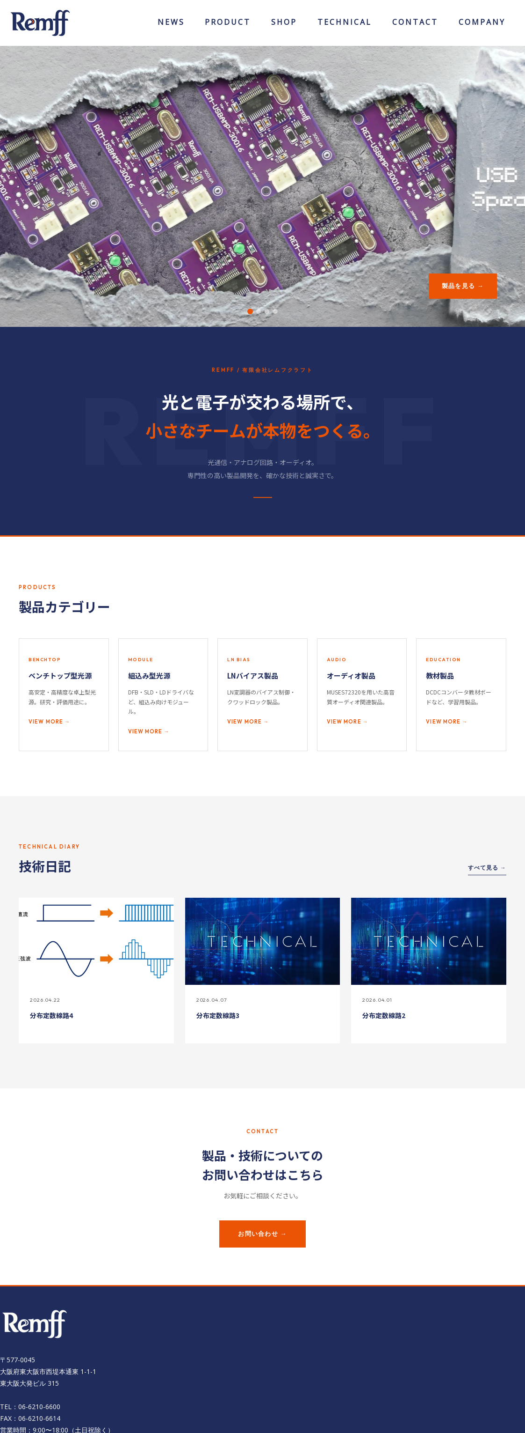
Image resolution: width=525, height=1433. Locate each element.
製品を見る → (463, 285)
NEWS (171, 25)
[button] (250, 311)
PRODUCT (228, 25)
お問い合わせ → (262, 1233)
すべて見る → (487, 867)
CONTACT (415, 25)
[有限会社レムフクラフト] (40, 22)
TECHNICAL (344, 25)
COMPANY (482, 25)
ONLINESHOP (284, 25)
